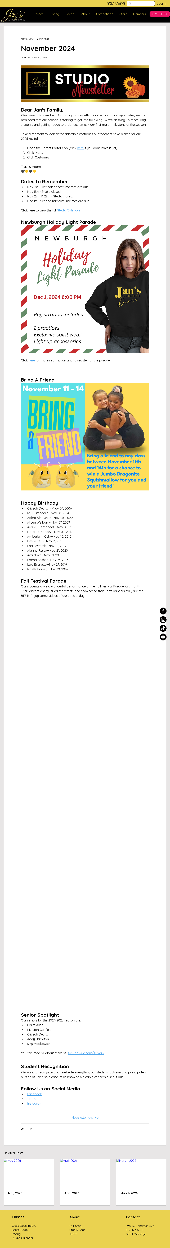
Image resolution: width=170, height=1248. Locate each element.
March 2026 (129, 1193)
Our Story (75, 1226)
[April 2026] (85, 1173)
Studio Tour (77, 1230)
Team (73, 1234)
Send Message (136, 1234)
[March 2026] (141, 1173)
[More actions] (147, 39)
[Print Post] (31, 1129)
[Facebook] (163, 611)
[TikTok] (163, 628)
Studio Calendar (22, 1238)
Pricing (16, 1234)
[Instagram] (163, 619)
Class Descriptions (24, 1225)
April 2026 (71, 1193)
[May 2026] (29, 1173)
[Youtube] (163, 637)
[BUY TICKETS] (160, 14)
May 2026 (15, 1193)
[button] (38, 14)
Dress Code (20, 1230)
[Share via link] (22, 1129)
